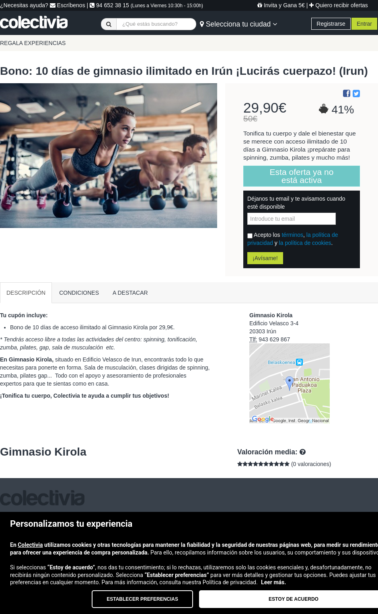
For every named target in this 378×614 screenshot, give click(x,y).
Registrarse (330, 24)
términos (292, 235)
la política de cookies (305, 243)
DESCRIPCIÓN (25, 293)
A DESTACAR (130, 293)
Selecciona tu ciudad (238, 24)
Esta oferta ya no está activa (302, 176)
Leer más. (273, 582)
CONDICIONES (79, 293)
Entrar (364, 24)
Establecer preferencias (142, 599)
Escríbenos (67, 5)
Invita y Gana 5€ (281, 5)
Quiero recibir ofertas (338, 5)
